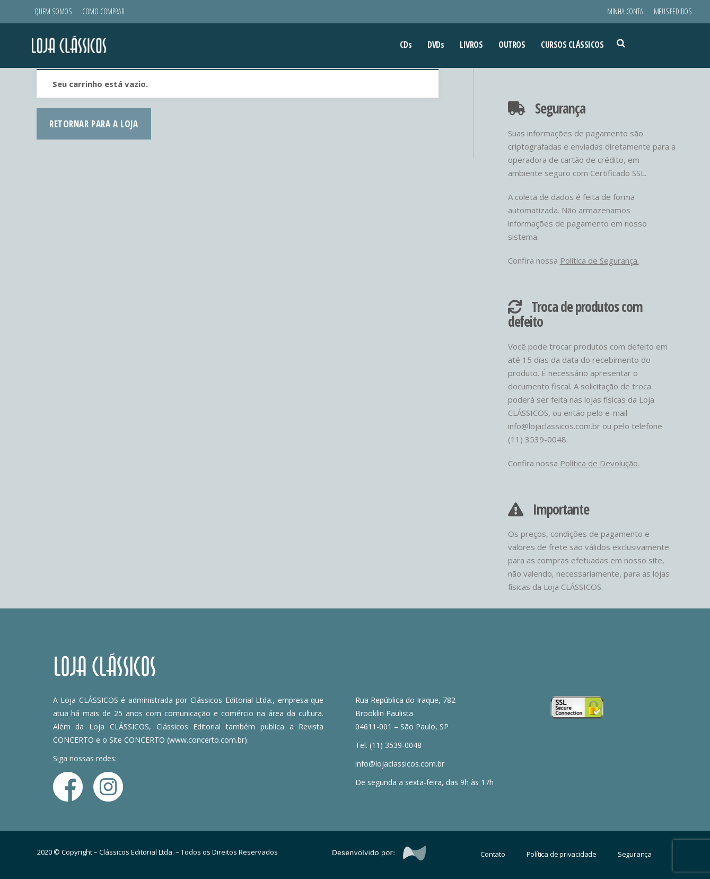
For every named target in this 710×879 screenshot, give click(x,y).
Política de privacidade (562, 854)
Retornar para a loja (93, 124)
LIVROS (471, 44)
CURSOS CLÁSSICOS (572, 44)
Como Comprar (103, 11)
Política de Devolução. (599, 463)
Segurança (635, 854)
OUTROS (511, 44)
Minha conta (625, 11)
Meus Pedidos (672, 11)
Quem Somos (53, 11)
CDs (406, 44)
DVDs (435, 44)
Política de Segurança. (599, 260)
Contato (492, 854)
